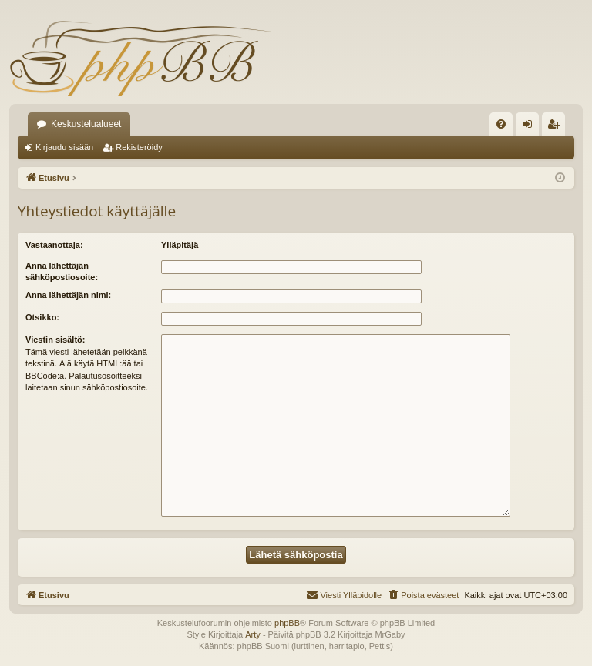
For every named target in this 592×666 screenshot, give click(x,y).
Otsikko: (42, 317)
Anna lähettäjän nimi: (68, 295)
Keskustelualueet (86, 124)
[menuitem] (501, 124)
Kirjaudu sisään (64, 147)
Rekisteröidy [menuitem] (557, 127)
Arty (253, 634)
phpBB (287, 623)
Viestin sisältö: (55, 339)
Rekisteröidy (139, 147)
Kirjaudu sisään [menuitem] (531, 127)
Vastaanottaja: (54, 244)
